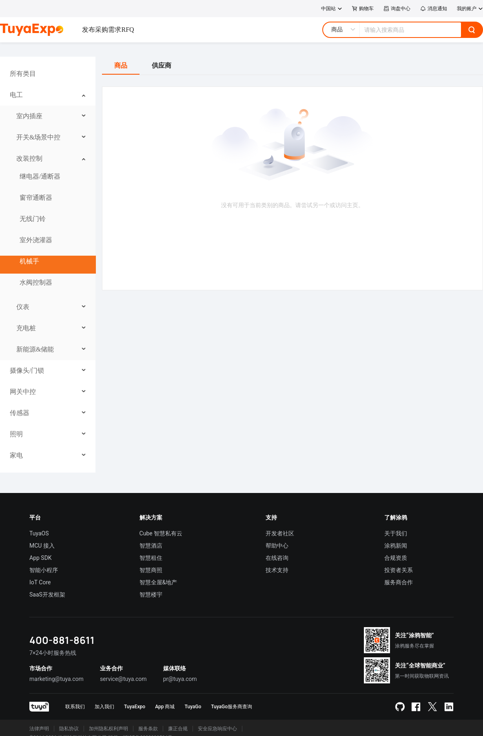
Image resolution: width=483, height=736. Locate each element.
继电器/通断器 (40, 176)
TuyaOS (39, 533)
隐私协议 (69, 729)
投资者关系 (398, 570)
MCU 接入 (42, 545)
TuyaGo (192, 706)
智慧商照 (151, 570)
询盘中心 (396, 8)
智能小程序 (43, 570)
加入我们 (104, 706)
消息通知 (433, 8)
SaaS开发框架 (47, 594)
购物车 (363, 8)
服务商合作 (398, 582)
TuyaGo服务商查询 (231, 706)
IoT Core (40, 582)
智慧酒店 (151, 545)
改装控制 (29, 158)
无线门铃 (33, 218)
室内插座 (29, 116)
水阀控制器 (36, 282)
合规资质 (395, 558)
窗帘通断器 (36, 197)
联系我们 (75, 706)
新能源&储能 (35, 349)
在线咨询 (277, 558)
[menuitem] (48, 74)
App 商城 (165, 706)
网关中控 (23, 391)
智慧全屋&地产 (158, 582)
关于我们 (395, 533)
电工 (16, 94)
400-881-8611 (62, 640)
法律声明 (39, 729)
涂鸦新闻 (395, 545)
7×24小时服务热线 (52, 653)
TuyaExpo (134, 706)
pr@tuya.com (180, 679)
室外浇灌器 (36, 239)
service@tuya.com (123, 679)
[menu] (47, 264)
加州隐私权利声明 (108, 729)
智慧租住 (151, 558)
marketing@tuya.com (56, 679)
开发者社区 (280, 533)
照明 (16, 434)
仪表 (22, 306)
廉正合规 (178, 729)
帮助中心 (277, 545)
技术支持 (277, 570)
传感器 (19, 412)
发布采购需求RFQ (108, 29)
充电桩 (26, 328)
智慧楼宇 (151, 594)
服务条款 (148, 729)
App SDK (40, 558)
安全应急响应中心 (217, 729)
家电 (16, 455)
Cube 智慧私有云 (161, 533)
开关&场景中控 (38, 137)
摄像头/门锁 (27, 370)
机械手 (29, 261)
